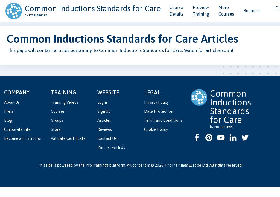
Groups (57, 120)
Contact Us (106, 138)
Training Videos (64, 102)
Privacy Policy (156, 102)
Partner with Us (111, 147)
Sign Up (104, 111)
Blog (8, 120)
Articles (104, 120)
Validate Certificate (68, 138)
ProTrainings (97, 165)
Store (56, 129)
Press (9, 111)
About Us (12, 102)
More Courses (226, 10)
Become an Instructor (23, 138)
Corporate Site (17, 129)
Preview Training (201, 10)
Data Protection (158, 111)
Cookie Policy (156, 129)
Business (252, 10)
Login (102, 102)
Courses (58, 111)
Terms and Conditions (163, 120)
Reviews (104, 129)
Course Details (176, 10)
